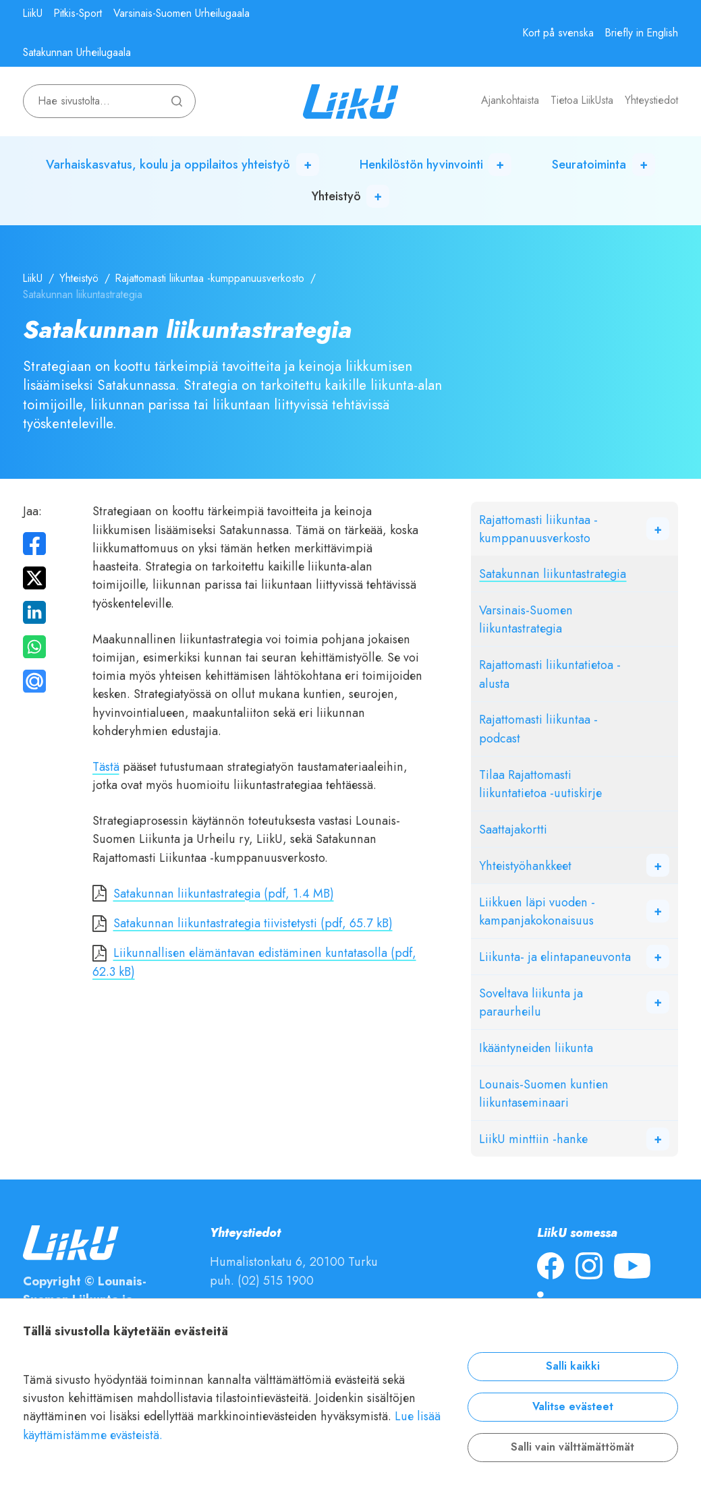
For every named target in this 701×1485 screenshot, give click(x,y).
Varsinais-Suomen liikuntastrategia (526, 619)
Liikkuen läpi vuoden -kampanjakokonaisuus (537, 911)
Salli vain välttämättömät (572, 1447)
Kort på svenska (558, 33)
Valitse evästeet (572, 1406)
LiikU (33, 13)
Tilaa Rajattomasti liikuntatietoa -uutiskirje (540, 783)
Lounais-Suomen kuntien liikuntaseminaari (544, 1093)
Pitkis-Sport (78, 13)
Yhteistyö (336, 195)
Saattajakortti (513, 829)
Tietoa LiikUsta (582, 100)
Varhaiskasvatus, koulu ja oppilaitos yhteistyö (168, 164)
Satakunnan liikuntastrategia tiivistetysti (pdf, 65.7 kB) (253, 922)
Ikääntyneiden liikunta (536, 1047)
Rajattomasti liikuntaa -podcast (538, 728)
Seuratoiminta (589, 164)
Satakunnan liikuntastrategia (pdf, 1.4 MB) (223, 893)
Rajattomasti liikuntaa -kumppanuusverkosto (209, 278)
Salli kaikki (573, 1366)
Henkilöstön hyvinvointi (421, 164)
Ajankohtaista (510, 100)
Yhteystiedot (651, 100)
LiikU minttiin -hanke (533, 1138)
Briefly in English (641, 33)
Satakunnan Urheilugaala (77, 52)
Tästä (105, 766)
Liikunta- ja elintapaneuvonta (555, 956)
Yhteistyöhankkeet (525, 865)
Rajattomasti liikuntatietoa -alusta (550, 673)
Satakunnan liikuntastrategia (552, 573)
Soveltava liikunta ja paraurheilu (531, 1002)
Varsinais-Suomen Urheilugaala (181, 13)
